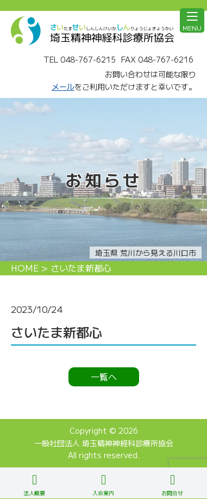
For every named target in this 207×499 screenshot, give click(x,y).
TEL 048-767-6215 (79, 59)
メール (63, 86)
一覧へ (104, 376)
